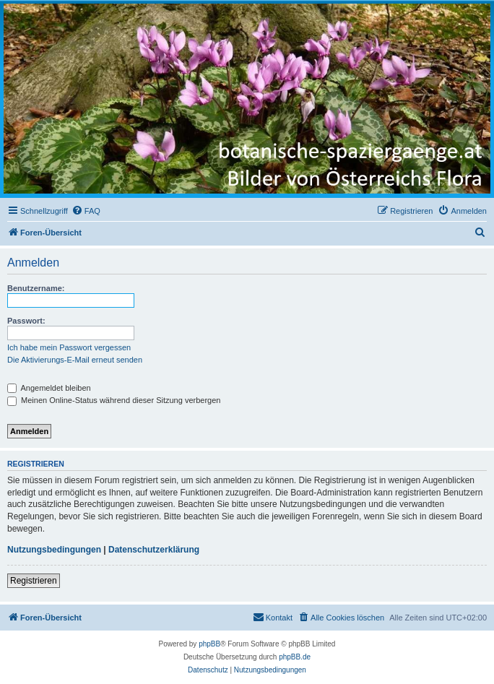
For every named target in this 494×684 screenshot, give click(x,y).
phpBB (209, 644)
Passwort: (26, 320)
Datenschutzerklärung (153, 550)
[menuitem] (86, 211)
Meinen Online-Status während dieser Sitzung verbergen (113, 400)
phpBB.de (295, 657)
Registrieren (33, 581)
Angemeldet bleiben (49, 388)
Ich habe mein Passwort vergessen (69, 347)
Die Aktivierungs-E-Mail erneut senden (74, 359)
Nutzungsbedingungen (54, 550)
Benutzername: (35, 288)
